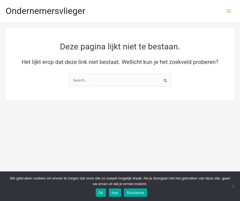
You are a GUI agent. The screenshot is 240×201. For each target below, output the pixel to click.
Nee (115, 193)
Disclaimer (135, 193)
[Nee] (233, 186)
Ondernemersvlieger (45, 11)
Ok (101, 193)
